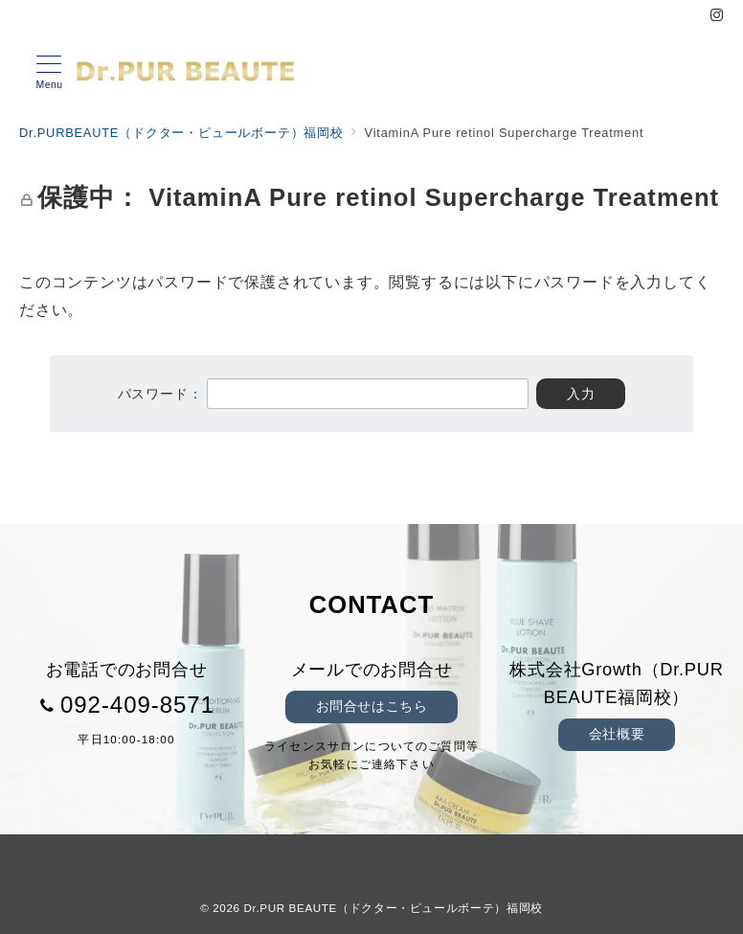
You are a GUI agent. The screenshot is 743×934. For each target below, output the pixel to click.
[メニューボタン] (49, 73)
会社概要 (616, 733)
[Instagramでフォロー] (717, 16)
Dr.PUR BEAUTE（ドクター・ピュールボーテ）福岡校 (393, 907)
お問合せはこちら (372, 706)
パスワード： (323, 393)
